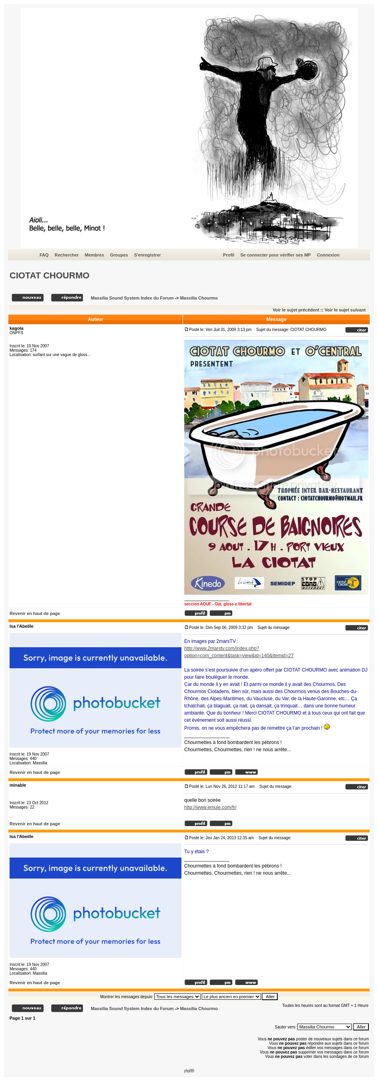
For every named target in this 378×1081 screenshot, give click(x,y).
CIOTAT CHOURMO (50, 275)
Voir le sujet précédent (296, 309)
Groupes (119, 255)
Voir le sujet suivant (345, 309)
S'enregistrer (147, 255)
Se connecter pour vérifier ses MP (275, 255)
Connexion (328, 255)
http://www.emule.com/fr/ (210, 807)
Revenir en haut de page (35, 613)
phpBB (189, 1071)
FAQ (44, 255)
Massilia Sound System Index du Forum (132, 298)
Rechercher (67, 255)
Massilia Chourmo (199, 298)
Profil (228, 255)
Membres (94, 255)
